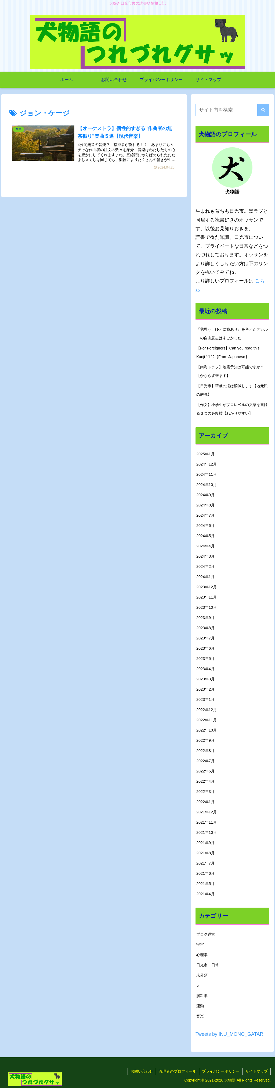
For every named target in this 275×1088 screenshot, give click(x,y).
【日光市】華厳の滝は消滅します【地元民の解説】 (232, 390)
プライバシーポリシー (221, 1071)
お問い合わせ (142, 1071)
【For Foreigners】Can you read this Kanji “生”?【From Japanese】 (227, 352)
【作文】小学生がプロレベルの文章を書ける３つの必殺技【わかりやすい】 (232, 409)
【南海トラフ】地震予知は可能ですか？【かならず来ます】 (230, 371)
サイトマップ (256, 1071)
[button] (263, 110)
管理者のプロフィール (177, 1071)
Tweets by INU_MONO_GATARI (230, 1034)
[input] (232, 110)
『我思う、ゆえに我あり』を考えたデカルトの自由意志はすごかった (232, 333)
